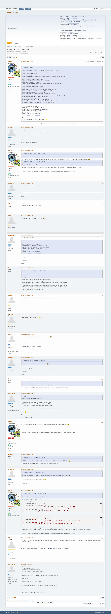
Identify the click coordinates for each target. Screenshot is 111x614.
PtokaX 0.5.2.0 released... (72, 24)
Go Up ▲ (103, 612)
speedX (11, 183)
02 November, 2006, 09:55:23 (27, 127)
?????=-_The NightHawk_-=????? (28, 417)
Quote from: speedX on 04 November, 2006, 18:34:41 (35, 382)
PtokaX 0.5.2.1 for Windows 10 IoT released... (78, 21)
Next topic (101, 52)
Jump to (84, 603)
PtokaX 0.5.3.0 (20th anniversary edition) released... (79, 16)
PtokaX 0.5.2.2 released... (71, 18)
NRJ (10, 295)
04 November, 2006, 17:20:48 (28, 334)
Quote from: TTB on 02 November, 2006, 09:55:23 (34, 153)
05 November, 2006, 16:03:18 (27, 421)
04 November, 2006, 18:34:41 (27, 357)
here (29, 64)
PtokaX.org (69, 38)
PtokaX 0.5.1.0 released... (71, 29)
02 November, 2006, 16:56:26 (27, 203)
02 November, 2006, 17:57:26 (27, 215)
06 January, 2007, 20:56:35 (26, 564)
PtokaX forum (12, 13)
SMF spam (39, 602)
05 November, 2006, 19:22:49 (27, 537)
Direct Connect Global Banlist (29, 346)
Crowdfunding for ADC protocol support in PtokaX (75, 30)
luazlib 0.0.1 (39, 113)
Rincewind (12, 537)
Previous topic (94, 52)
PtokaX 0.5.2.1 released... (73, 22)
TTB (10, 127)
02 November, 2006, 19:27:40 (27, 267)
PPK (10, 61)
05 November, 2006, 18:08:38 (27, 490)
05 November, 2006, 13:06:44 (27, 393)
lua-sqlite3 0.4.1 (41, 112)
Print (102, 57)
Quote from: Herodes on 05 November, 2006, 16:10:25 (35, 493)
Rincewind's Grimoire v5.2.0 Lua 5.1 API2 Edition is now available (45, 549)
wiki (42, 289)
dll (27, 107)
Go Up (8, 597)
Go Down (9, 57)
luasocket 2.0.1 (41, 110)
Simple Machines (16, 612)
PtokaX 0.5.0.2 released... (71, 35)
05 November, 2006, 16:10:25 (27, 454)
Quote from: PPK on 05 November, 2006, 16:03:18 (34, 457)
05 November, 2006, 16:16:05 (27, 469)
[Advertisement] (55, 3)
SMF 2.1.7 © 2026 (9, 612)
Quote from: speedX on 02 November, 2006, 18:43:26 (35, 270)
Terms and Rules (98, 612)
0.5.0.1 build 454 (79, 36)
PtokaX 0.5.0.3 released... (73, 33)
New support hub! (69, 32)
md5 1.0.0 (37, 114)
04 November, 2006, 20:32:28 (27, 378)
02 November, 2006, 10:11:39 (27, 150)
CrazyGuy (12, 393)
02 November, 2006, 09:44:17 (27, 61)
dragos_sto (12, 564)
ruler (10, 334)
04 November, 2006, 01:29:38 (27, 314)
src (29, 107)
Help (93, 612)
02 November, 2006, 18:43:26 (27, 235)
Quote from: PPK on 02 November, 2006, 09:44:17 (34, 241)
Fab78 (11, 215)
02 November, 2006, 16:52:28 (27, 183)
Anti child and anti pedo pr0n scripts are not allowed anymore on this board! (80, 19)
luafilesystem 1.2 (43, 109)
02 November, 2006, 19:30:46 (27, 295)
